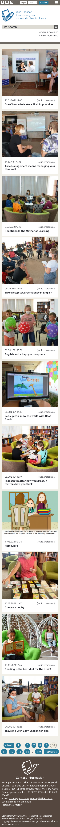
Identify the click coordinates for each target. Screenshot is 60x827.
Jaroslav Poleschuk (44, 821)
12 (11, 751)
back (9, 745)
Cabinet (43, 2)
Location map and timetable (16, 801)
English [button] (23, 2)
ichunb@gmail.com (19, 798)
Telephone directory (12, 804)
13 (19, 751)
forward (51, 751)
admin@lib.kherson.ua (41, 798)
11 (4, 751)
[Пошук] (56, 27)
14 (27, 751)
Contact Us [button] (32, 2)
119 (38, 751)
